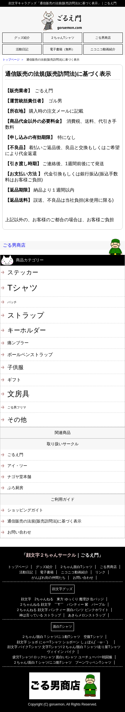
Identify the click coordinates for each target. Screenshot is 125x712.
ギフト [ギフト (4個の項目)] (14, 379)
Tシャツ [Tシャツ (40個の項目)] (22, 287)
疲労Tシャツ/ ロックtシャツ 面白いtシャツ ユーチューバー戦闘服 (62, 657)
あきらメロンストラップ (86, 615)
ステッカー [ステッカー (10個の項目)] (22, 272)
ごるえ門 (15, 454)
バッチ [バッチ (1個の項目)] (12, 302)
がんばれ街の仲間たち (48, 578)
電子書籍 (47, 572)
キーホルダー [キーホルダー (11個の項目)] (26, 330)
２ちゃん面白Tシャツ (76, 567)
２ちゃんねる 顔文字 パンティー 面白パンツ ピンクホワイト (62, 610)
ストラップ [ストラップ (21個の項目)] (25, 315)
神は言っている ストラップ (40, 615)
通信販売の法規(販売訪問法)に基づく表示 (58, 74)
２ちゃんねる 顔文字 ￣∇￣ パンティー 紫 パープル (62, 604)
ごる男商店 (103, 37)
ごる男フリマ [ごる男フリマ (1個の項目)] (16, 407)
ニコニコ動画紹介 (102, 49)
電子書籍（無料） (62, 49)
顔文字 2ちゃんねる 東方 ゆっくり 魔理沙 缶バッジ (62, 599)
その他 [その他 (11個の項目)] (17, 419)
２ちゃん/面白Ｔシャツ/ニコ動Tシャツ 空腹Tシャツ (62, 637)
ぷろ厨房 (15, 487)
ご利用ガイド (63, 499)
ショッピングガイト (25, 510)
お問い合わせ (19, 532)
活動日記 (22, 49)
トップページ (11, 59)
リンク (100, 572)
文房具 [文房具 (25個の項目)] (18, 394)
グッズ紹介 (22, 37)
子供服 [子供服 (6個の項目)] (15, 367)
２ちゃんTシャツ (63, 37)
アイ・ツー (17, 465)
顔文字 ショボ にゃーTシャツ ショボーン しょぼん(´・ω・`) (64, 642)
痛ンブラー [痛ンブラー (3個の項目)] (18, 342)
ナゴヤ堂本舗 (19, 476)
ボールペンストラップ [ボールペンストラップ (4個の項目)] (30, 354)
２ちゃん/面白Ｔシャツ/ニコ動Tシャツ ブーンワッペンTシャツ (62, 662)
